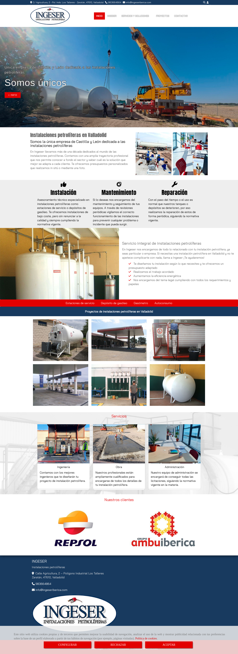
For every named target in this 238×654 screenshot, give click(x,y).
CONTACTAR (181, 15)
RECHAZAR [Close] (118, 644)
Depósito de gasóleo (114, 303)
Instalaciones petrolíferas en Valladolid (68, 135)
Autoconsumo (163, 303)
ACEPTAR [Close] (169, 644)
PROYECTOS (162, 15)
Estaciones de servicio (80, 303)
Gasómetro (141, 303)
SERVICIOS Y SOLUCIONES (136, 15)
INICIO (99, 15)
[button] (207, 2)
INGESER (111, 15)
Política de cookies (146, 638)
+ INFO (12, 95)
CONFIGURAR (67, 644)
